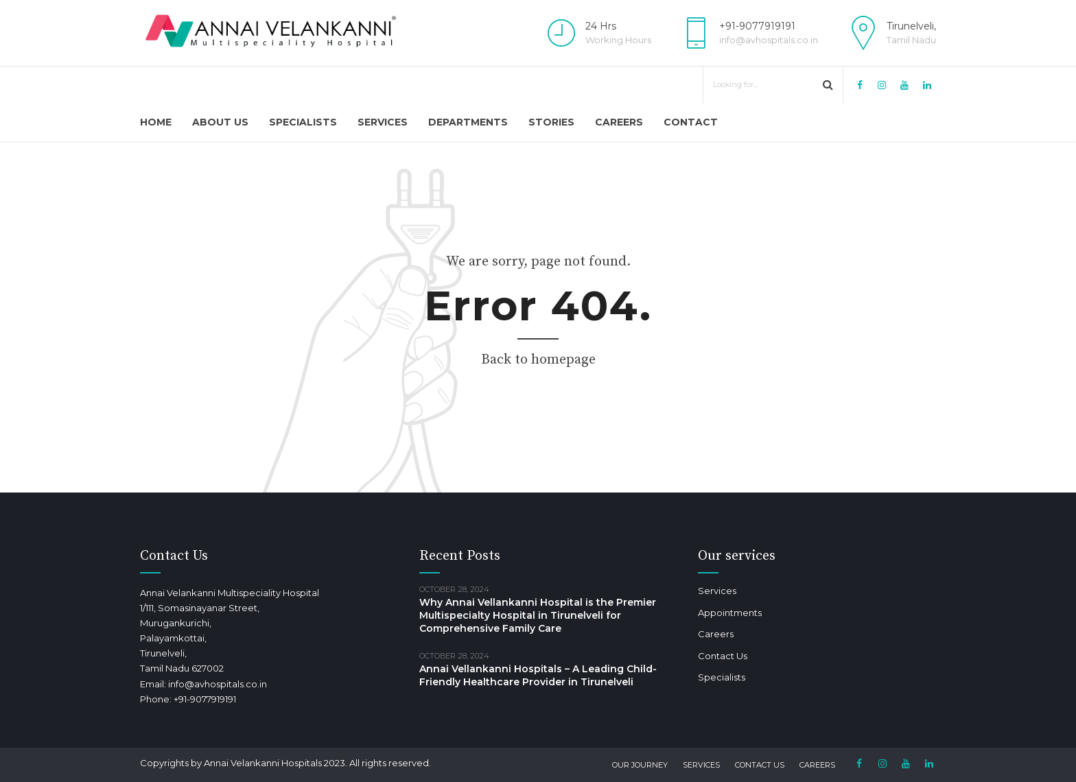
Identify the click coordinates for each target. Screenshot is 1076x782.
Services (383, 122)
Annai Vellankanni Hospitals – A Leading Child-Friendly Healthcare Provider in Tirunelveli (538, 675)
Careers (619, 122)
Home (156, 122)
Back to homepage (538, 359)
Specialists (303, 122)
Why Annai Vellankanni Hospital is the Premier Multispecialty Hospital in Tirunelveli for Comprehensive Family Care (537, 615)
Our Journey (640, 765)
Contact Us (722, 655)
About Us (220, 122)
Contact (691, 122)
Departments (468, 122)
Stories (551, 122)
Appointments (730, 612)
